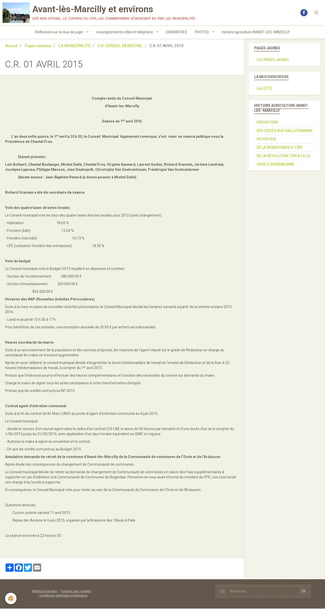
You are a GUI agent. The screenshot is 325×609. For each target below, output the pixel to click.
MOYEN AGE (267, 140)
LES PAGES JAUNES (273, 60)
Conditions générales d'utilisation (63, 596)
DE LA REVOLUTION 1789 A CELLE (284, 156)
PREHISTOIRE (268, 123)
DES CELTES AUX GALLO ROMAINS (284, 131)
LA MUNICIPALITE (74, 46)
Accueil (11, 46)
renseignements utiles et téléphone (125, 32)
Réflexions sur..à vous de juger (59, 32)
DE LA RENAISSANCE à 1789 (279, 148)
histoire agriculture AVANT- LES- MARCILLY (256, 32)
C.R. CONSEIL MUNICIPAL (120, 46)
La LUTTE (264, 89)
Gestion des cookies (76, 591)
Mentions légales (44, 591)
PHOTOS (202, 32)
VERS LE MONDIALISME (275, 165)
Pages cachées (38, 46)
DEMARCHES (176, 32)
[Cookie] (11, 598)
